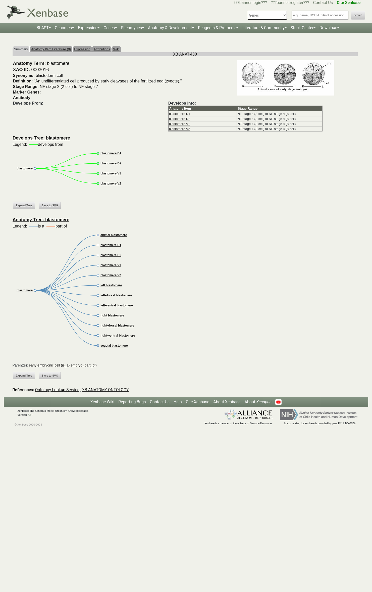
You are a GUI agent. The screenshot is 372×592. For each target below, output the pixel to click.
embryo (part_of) (83, 365)
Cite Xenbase (197, 401)
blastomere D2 (179, 119)
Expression (87, 27)
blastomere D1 (179, 114)
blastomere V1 (179, 124)
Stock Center (302, 27)
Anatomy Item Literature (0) (51, 49)
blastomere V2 (179, 129)
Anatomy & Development (170, 27)
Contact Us (323, 2)
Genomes (63, 27)
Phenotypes (131, 27)
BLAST (43, 27)
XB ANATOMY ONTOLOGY (105, 389)
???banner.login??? (250, 2)
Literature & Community (263, 27)
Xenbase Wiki (102, 401)
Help (178, 401)
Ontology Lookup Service (57, 389)
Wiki (116, 49)
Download (328, 27)
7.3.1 (31, 415)
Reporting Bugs (132, 401)
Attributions (102, 49)
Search (358, 15)
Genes (109, 27)
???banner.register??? (290, 2)
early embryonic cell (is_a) (49, 365)
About (257, 401)
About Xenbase (226, 401)
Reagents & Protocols (217, 27)
